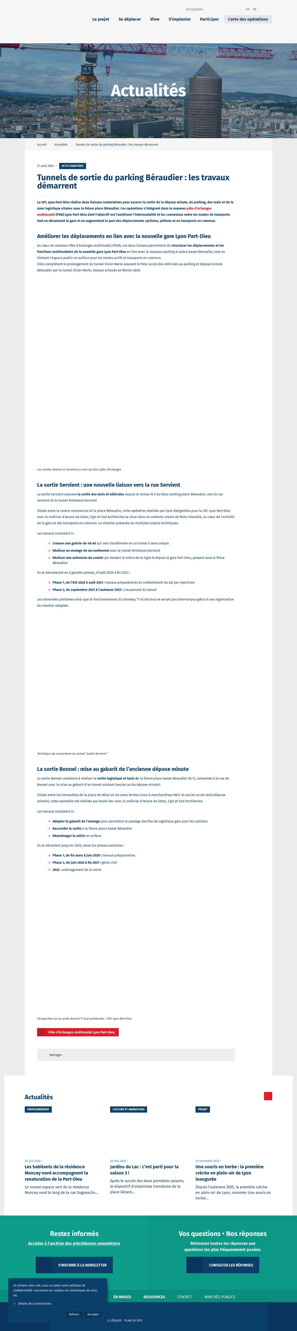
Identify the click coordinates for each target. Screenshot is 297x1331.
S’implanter (180, 19)
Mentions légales (108, 1320)
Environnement (38, 1109)
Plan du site (133, 1320)
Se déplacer (130, 19)
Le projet (100, 19)
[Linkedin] (221, 9)
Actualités (194, 9)
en (248, 9)
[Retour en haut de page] (228, 1055)
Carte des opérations (248, 19)
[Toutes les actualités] (250, 1096)
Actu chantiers (73, 166)
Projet (202, 1109)
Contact (184, 1297)
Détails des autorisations (32, 1303)
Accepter (93, 1314)
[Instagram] (228, 9)
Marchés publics (219, 1297)
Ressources (154, 1297)
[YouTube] (235, 9)
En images (122, 1297)
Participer (209, 19)
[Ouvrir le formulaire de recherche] (266, 9)
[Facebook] (214, 9)
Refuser (74, 1314)
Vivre (154, 19)
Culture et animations (129, 1109)
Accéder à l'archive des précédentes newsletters (74, 1243)
